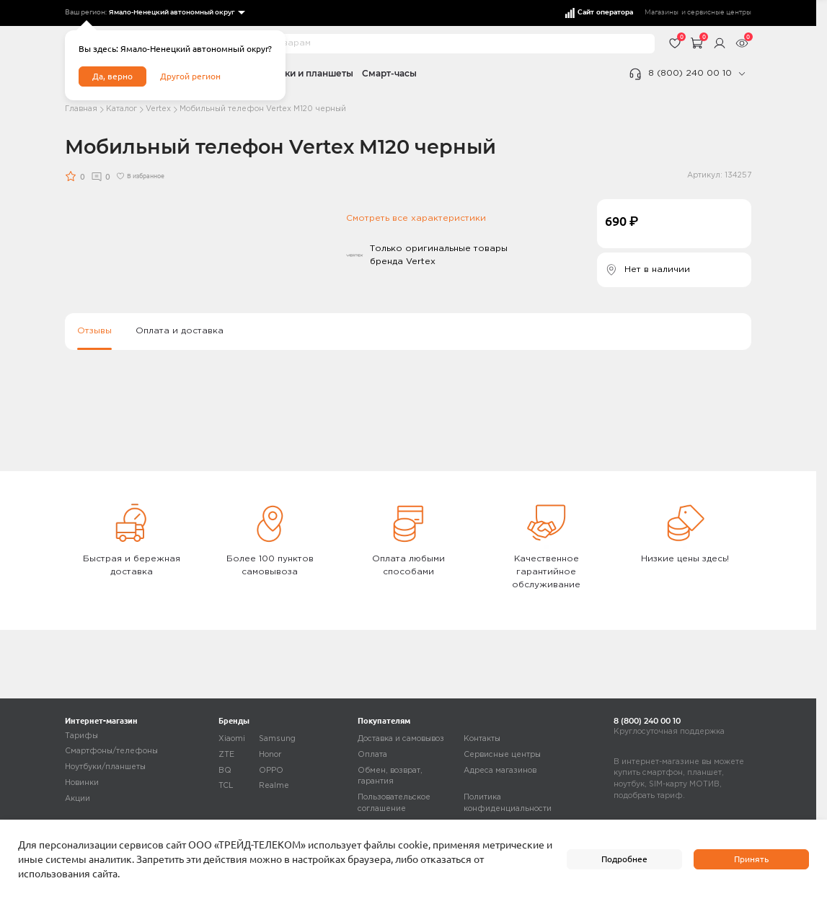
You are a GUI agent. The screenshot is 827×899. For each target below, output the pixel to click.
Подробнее (624, 859)
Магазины (661, 12)
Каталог (121, 109)
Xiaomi (231, 738)
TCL (226, 785)
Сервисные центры (502, 754)
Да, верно (112, 76)
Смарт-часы (389, 73)
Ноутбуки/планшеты (105, 767)
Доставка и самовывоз (401, 738)
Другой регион (190, 76)
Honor (270, 754)
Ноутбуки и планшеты (302, 73)
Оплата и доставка (180, 331)
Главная (81, 109)
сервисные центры (719, 12)
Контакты (482, 738)
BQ (224, 770)
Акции (77, 798)
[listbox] (176, 13)
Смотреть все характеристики (416, 218)
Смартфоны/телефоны (111, 751)
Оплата (372, 754)
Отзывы (94, 331)
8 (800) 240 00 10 (690, 73)
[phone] (741, 73)
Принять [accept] (751, 859)
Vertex (158, 109)
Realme (274, 785)
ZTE (226, 754)
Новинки (82, 782)
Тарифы (81, 736)
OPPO (271, 770)
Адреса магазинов (500, 770)
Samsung (277, 738)
